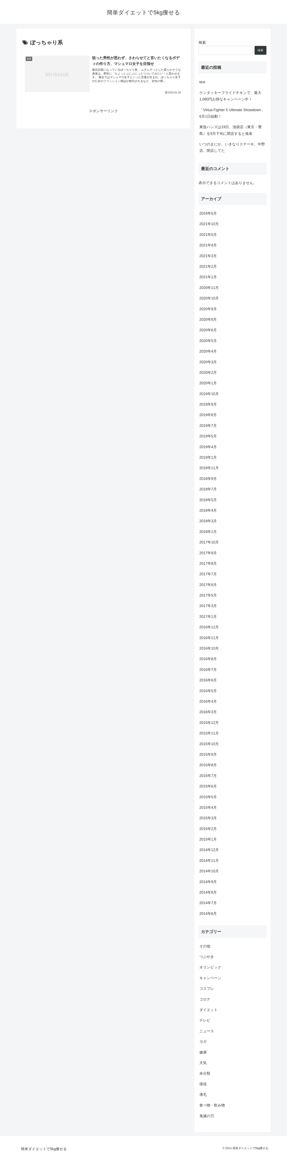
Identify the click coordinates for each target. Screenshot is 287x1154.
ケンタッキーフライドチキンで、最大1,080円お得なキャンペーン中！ (230, 96)
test (202, 82)
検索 (202, 42)
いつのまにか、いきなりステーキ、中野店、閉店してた (232, 147)
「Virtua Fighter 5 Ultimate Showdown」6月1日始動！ (232, 113)
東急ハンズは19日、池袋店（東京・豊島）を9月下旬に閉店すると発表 (230, 130)
